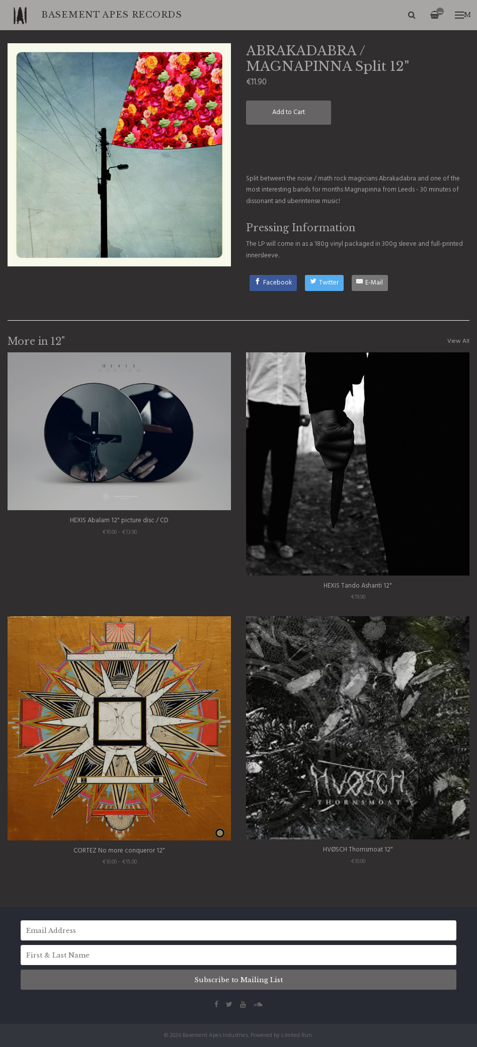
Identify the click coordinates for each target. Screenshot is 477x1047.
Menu (462, 15)
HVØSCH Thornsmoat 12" (358, 849)
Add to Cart (288, 112)
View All (458, 341)
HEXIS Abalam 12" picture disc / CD (119, 520)
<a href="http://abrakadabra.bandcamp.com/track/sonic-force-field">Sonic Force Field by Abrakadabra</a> (357, 148)
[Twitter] (324, 283)
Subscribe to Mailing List (238, 980)
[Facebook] (273, 283)
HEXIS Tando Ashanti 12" (358, 586)
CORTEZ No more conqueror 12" (119, 850)
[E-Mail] (370, 283)
